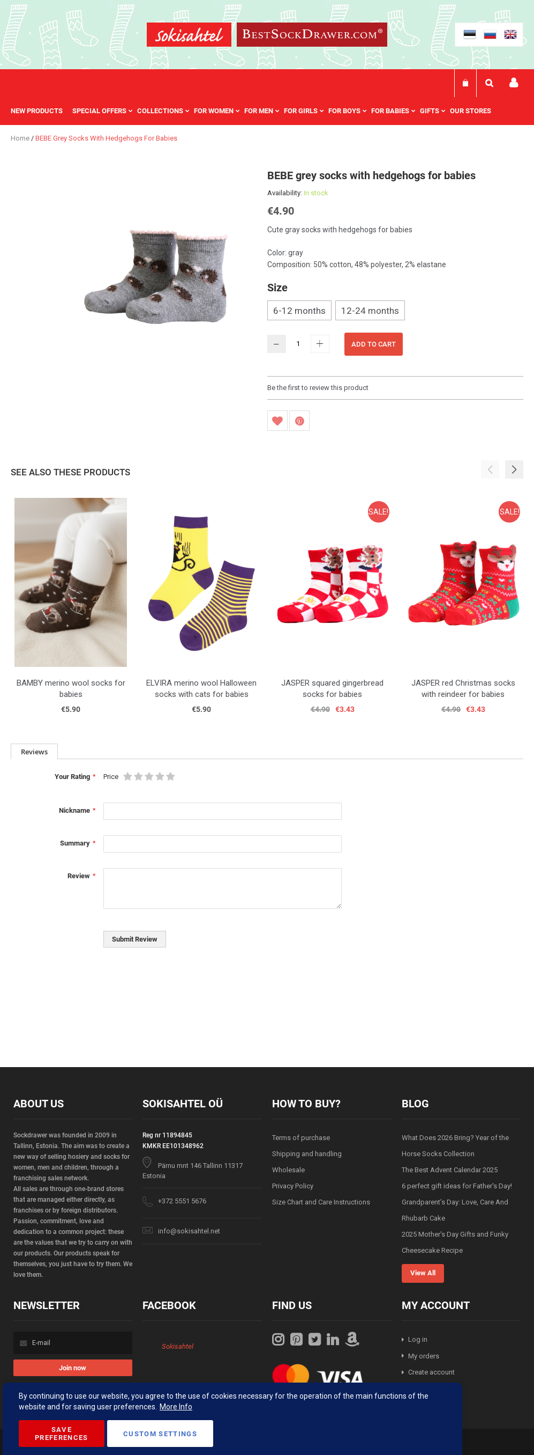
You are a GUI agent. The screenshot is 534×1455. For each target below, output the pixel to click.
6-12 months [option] (299, 310)
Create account (431, 1372)
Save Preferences (61, 1433)
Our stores (470, 111)
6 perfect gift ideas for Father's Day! (457, 1186)
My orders (423, 1356)
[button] (514, 469)
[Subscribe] (72, 1368)
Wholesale (288, 1170)
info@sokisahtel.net (189, 1231)
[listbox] (395, 311)
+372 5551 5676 (182, 1201)
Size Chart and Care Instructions (321, 1202)
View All (422, 1273)
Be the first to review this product (317, 388)
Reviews (34, 751)
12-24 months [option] (370, 310)
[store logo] (189, 36)
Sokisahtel (177, 1346)
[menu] (256, 111)
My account (513, 83)
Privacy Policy (292, 1186)
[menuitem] (41, 111)
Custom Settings (160, 1434)
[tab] (34, 751)
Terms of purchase (301, 1138)
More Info (176, 1406)
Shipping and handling (307, 1154)
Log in (417, 1339)
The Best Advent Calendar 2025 (450, 1170)
